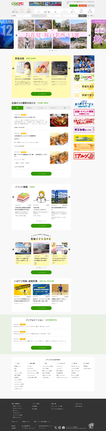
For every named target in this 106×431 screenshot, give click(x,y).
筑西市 (28, 256)
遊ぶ (56, 12)
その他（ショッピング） (62, 377)
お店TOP (28, 12)
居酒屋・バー (17, 366)
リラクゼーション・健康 (33, 372)
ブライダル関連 (75, 368)
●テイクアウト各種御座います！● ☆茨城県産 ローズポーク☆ (31, 155)
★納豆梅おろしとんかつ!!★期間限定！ (25, 136)
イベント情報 (35, 403)
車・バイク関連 (75, 375)
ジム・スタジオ (31, 375)
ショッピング (64, 12)
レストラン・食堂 (18, 386)
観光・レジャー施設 (47, 370)
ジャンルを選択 (51, 15)
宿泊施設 (86, 366)
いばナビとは (78, 403)
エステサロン (30, 368)
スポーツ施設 (45, 368)
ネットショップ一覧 (56, 406)
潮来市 (64, 256)
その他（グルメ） (18, 388)
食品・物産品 (59, 370)
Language (90, 5)
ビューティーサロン (32, 370)
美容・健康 (47, 12)
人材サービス (15, 421)
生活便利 (73, 372)
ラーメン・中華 (18, 372)
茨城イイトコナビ (17, 406)
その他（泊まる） (88, 368)
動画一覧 (53, 403)
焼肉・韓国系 (17, 375)
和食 (15, 370)
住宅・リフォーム (75, 370)
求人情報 (90, 12)
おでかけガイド (16, 412)
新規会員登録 (83, 5)
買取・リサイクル (60, 375)
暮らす (73, 12)
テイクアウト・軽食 (19, 384)
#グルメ (21, 215)
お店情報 (34, 406)
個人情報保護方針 (26, 426)
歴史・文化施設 (46, 372)
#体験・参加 (17, 215)
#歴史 (53, 262)
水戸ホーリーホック (17, 408)
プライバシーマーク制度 (71, 427)
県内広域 (46, 256)
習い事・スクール (75, 366)
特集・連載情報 (16, 403)
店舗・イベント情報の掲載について (42, 421)
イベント (22, 12)
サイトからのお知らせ (57, 408)
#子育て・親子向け (55, 215)
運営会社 (14, 426)
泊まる (81, 12)
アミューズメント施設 (47, 366)
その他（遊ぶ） (46, 377)
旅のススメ (15, 410)
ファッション (59, 366)
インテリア (59, 368)
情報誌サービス (25, 421)
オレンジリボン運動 (17, 415)
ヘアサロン (29, 366)
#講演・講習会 (41, 215)
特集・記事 (15, 12)
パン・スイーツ (18, 381)
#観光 (17, 262)
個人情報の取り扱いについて (45, 426)
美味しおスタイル (17, 417)
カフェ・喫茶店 (18, 379)
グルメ (38, 12)
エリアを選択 (20, 15)
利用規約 (14, 428)
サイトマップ (42, 428)
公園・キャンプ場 (46, 375)
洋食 (15, 368)
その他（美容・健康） (32, 377)
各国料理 (16, 377)
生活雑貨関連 (59, 372)
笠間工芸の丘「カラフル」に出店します (24, 117)
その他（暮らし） (75, 377)
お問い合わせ (78, 406)
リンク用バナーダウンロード (28, 428)
